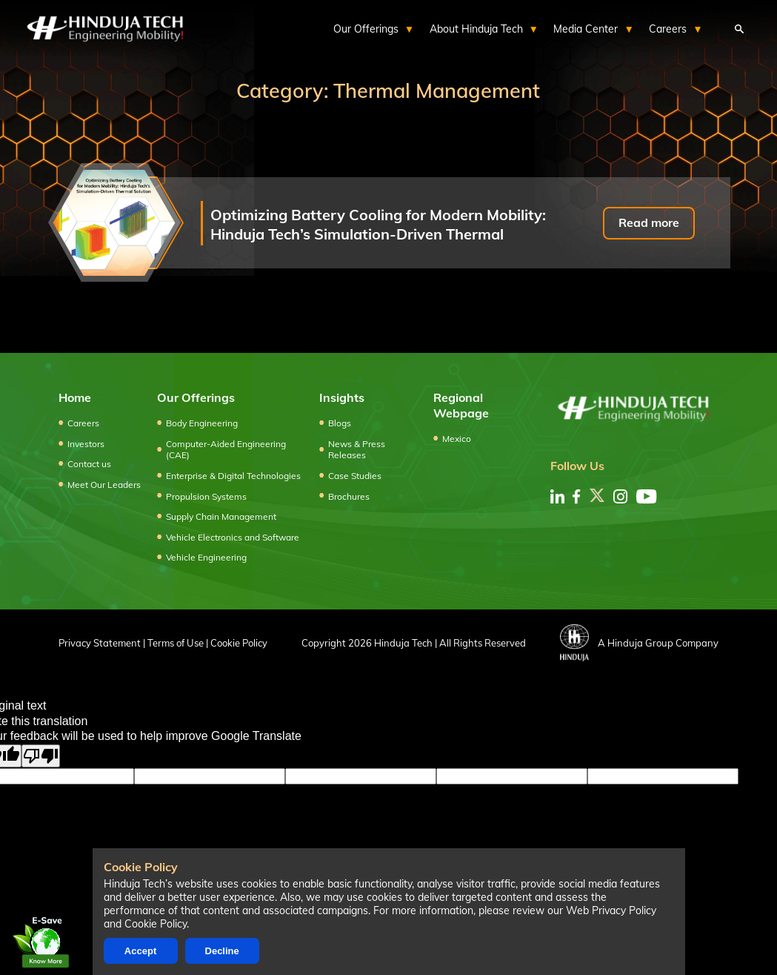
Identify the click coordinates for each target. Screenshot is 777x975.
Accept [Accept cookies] (140, 950)
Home (75, 397)
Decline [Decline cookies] (222, 950)
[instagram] (620, 496)
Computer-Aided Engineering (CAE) (226, 449)
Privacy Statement (100, 643)
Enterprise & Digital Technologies (233, 475)
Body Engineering (202, 423)
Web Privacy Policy (611, 910)
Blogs (339, 423)
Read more (648, 222)
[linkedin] (557, 496)
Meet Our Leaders (104, 484)
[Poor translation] (40, 755)
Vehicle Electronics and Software (232, 537)
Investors (85, 443)
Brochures (349, 496)
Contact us (89, 463)
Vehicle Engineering (206, 557)
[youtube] (646, 496)
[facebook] (576, 496)
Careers (83, 423)
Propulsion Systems (206, 496)
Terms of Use (175, 643)
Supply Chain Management (221, 516)
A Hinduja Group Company (639, 642)
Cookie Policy (238, 643)
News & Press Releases (356, 449)
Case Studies (354, 475)
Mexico (456, 438)
